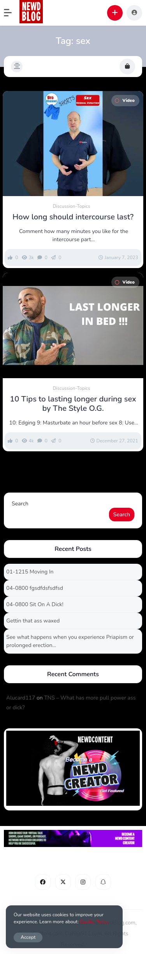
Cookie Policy (94, 921)
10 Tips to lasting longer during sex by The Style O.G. (73, 404)
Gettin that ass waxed (33, 620)
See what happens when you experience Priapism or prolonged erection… (70, 641)
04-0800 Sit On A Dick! (34, 604)
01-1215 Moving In (29, 571)
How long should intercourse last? (73, 217)
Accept (28, 937)
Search (20, 503)
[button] (11, 13)
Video (124, 100)
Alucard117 (20, 697)
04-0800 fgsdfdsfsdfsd (34, 588)
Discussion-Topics (71, 206)
